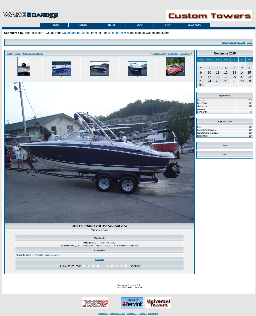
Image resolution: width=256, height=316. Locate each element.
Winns (37, 255)
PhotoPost (132, 285)
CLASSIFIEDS (194, 25)
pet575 (93, 243)
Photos (18, 53)
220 (41, 255)
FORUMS (82, 25)
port (52, 255)
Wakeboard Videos (117, 314)
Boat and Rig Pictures (33, 53)
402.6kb (112, 246)
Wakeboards (103, 314)
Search (232, 42)
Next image (185, 53)
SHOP (168, 25)
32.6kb (105, 246)
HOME (56, 25)
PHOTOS (111, 25)
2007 (28, 255)
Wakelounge (153, 314)
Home (224, 42)
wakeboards (116, 32)
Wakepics (143, 314)
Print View (99, 260)
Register (241, 42)
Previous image (160, 53)
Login (249, 42)
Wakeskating (132, 314)
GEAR (140, 25)
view (57, 255)
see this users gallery (106, 243)
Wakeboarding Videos (76, 32)
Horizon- (47, 255)
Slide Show (173, 53)
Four (32, 255)
